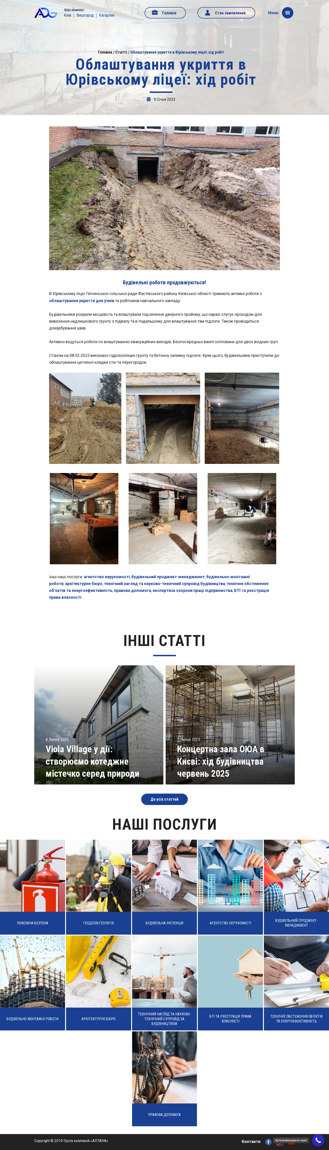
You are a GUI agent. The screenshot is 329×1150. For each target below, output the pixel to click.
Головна (169, 12)
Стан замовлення (230, 12)
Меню (280, 12)
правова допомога (132, 590)
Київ (67, 15)
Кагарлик (106, 15)
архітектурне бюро (83, 583)
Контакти (251, 1141)
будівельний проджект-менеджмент (168, 576)
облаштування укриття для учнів (81, 300)
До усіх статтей (164, 799)
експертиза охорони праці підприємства (193, 590)
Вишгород (85, 15)
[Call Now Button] (318, 1140)
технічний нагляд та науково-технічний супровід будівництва (164, 583)
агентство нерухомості (107, 576)
